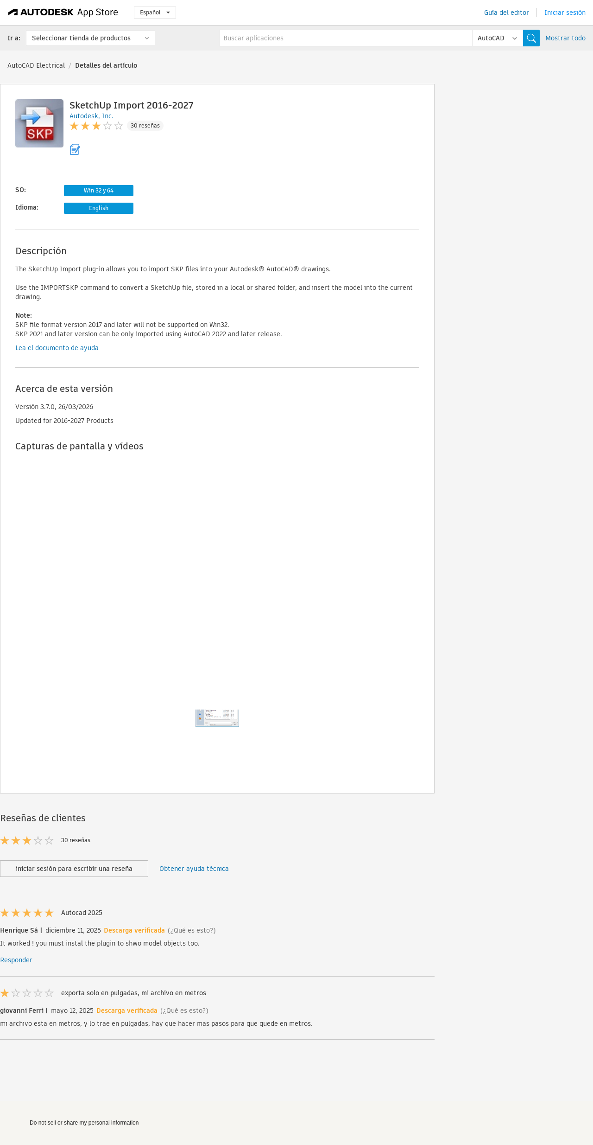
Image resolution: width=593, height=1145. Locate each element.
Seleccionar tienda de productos (81, 38)
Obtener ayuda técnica (194, 868)
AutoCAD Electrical (36, 65)
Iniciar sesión (565, 12)
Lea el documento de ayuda (57, 347)
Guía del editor (506, 12)
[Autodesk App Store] (63, 12)
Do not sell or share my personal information (84, 1122)
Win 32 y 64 (99, 190)
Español (155, 12)
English (98, 208)
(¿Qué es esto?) (192, 930)
